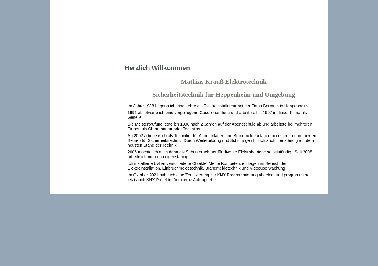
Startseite (136, 52)
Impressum (281, 4)
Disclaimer (313, 4)
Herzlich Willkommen (157, 68)
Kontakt (253, 4)
